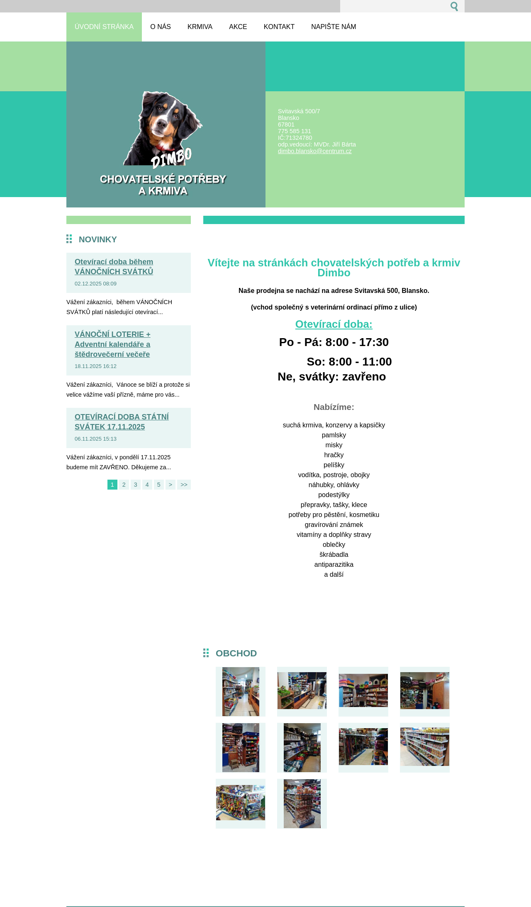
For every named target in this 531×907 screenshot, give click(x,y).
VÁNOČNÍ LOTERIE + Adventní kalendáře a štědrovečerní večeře (113, 344)
